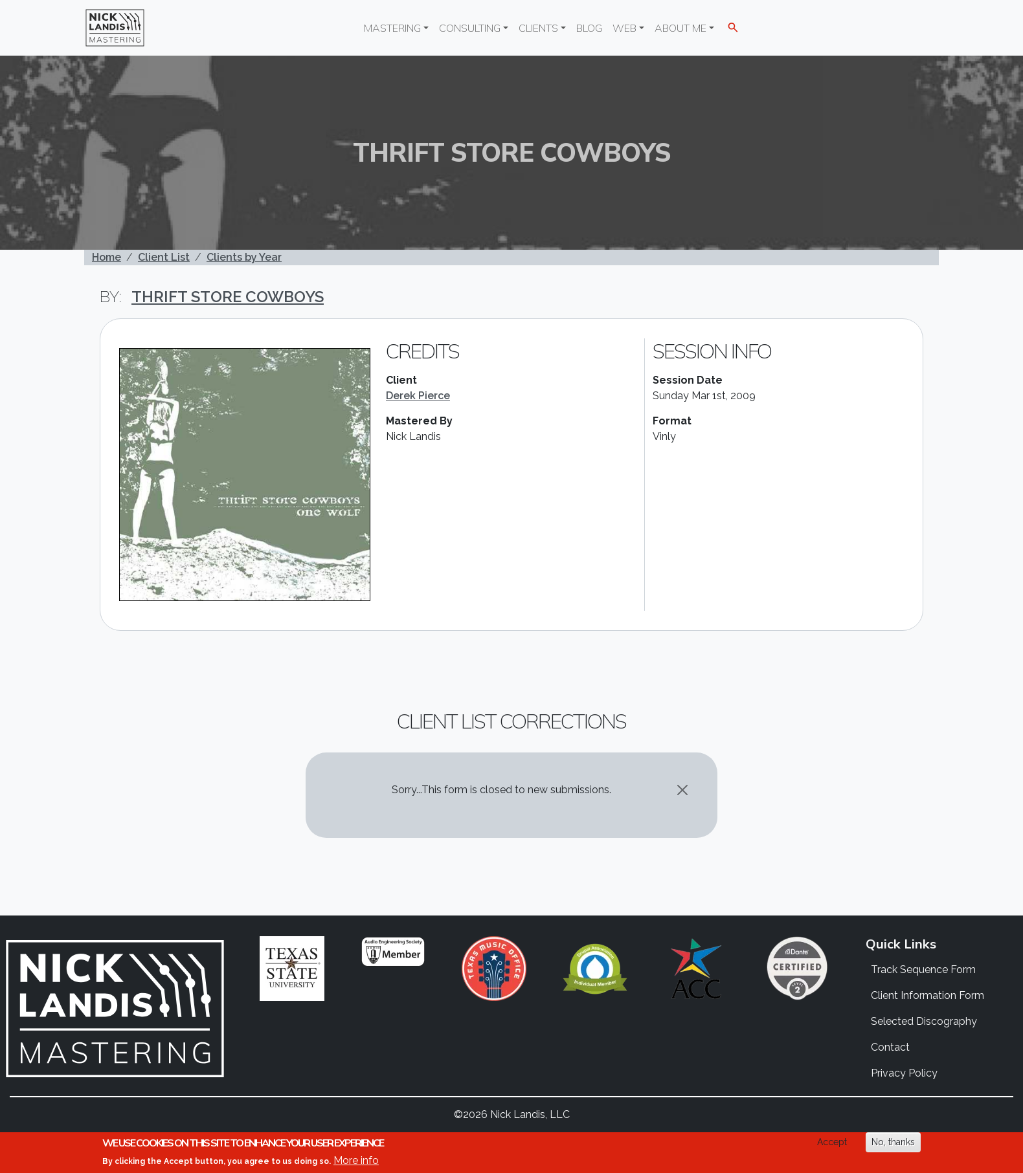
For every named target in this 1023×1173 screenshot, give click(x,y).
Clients (538, 27)
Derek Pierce (418, 395)
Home (106, 257)
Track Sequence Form (923, 969)
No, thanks (893, 1142)
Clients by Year (244, 257)
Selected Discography (924, 1021)
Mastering (392, 27)
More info (356, 1160)
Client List (164, 257)
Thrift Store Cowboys (227, 296)
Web (624, 27)
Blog (589, 27)
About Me (680, 27)
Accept (832, 1142)
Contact (890, 1047)
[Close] (682, 790)
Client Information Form (927, 995)
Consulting (469, 27)
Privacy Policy (904, 1073)
